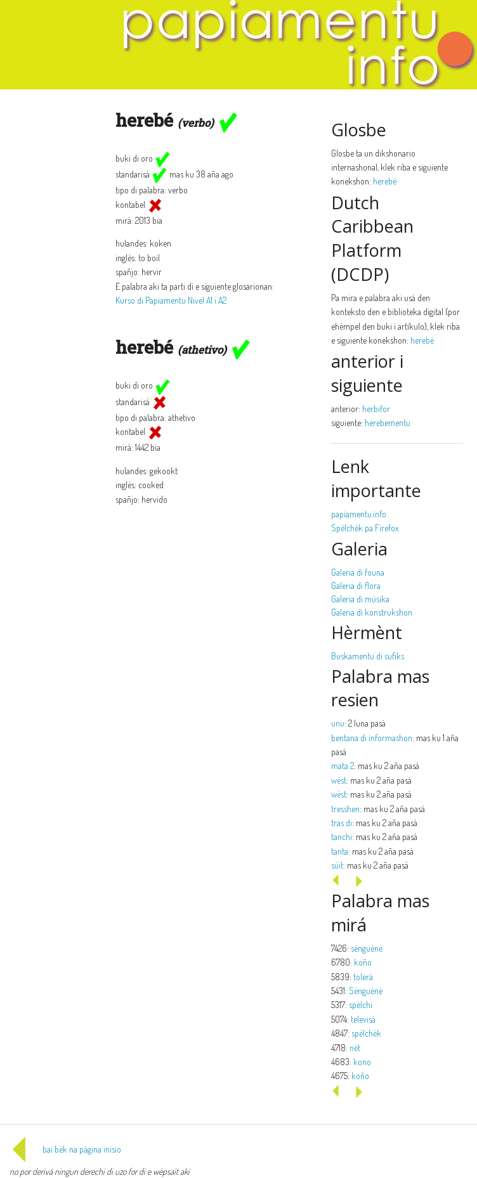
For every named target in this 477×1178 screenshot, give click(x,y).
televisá (363, 1019)
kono (362, 1061)
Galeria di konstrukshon (371, 612)
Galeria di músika (360, 598)
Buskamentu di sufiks (367, 655)
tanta (339, 851)
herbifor (376, 408)
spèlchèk (366, 1033)
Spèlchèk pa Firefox (365, 527)
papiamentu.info (358, 513)
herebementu (387, 422)
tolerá (363, 976)
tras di (341, 822)
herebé (384, 181)
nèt (355, 1047)
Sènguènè (365, 990)
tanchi (341, 836)
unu (337, 723)
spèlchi (360, 1004)
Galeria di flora (356, 585)
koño (363, 962)
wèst (338, 780)
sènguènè (366, 948)
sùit (337, 865)
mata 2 (342, 765)
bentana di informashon (371, 737)
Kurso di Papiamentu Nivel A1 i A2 (170, 300)
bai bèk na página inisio (65, 1149)
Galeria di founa (357, 572)
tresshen (345, 808)
